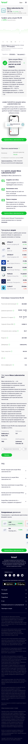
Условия (16, 708)
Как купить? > (21, 54)
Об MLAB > (12, 54)
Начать (6, 455)
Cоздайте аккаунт (5, 45)
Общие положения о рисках (7, 708)
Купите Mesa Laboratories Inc (14, 140)
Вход (21, 2)
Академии (4, 222)
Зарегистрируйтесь (6, 161)
